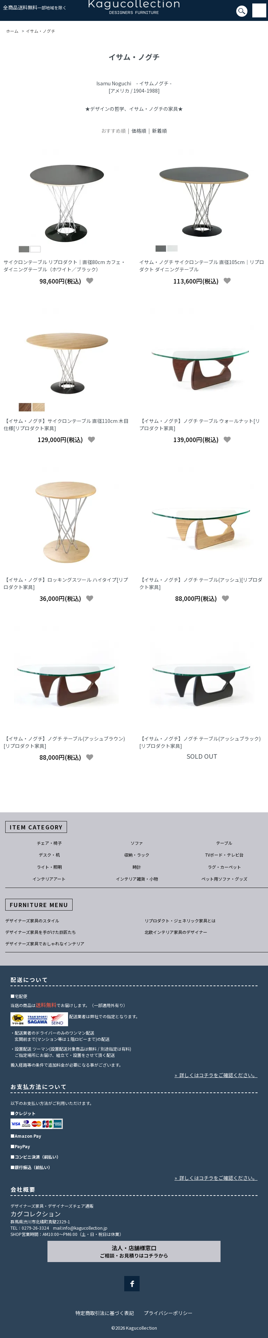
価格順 (139, 130)
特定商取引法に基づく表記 (104, 1312)
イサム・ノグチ (40, 31)
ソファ (137, 843)
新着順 (159, 130)
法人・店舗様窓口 (134, 1251)
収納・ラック (136, 855)
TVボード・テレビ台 (224, 855)
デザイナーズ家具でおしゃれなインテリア (44, 943)
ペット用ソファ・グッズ (224, 879)
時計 (137, 867)
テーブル (224, 843)
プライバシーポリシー (168, 1312)
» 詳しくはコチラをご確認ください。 (216, 1075)
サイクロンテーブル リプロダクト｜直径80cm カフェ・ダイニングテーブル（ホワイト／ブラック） (64, 265)
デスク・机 (49, 855)
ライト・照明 (49, 867)
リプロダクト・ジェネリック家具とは (180, 920)
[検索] (2, 14)
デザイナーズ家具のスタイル (32, 920)
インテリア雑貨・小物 (137, 879)
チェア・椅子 (49, 843)
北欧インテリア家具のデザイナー (175, 932)
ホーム (12, 31)
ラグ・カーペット (224, 867)
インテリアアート (49, 879)
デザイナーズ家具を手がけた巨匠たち (40, 932)
